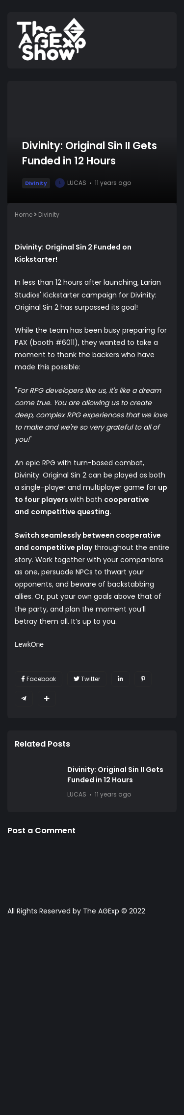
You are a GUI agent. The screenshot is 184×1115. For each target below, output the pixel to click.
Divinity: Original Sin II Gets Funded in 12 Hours (115, 775)
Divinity (36, 183)
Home (23, 214)
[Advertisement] (92, 1020)
